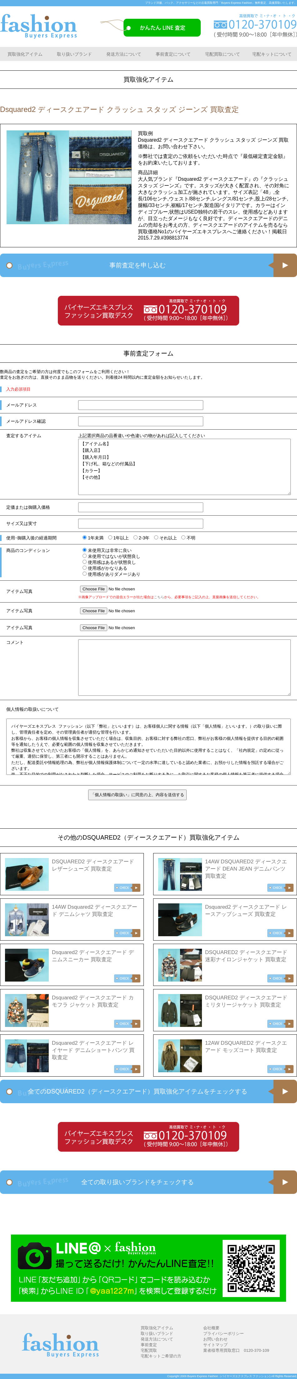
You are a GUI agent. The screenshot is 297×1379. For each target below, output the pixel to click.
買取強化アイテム (25, 54)
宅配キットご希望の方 (161, 1356)
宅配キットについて (272, 54)
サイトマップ (215, 1344)
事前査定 (149, 1344)
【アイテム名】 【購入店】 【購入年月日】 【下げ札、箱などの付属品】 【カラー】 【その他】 (184, 467)
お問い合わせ (215, 1339)
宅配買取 (149, 1350)
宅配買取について (222, 54)
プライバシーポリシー (223, 1333)
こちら (159, 597)
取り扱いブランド (74, 54)
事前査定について (173, 54)
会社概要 (211, 1328)
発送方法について (123, 54)
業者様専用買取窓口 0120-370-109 (236, 1350)
